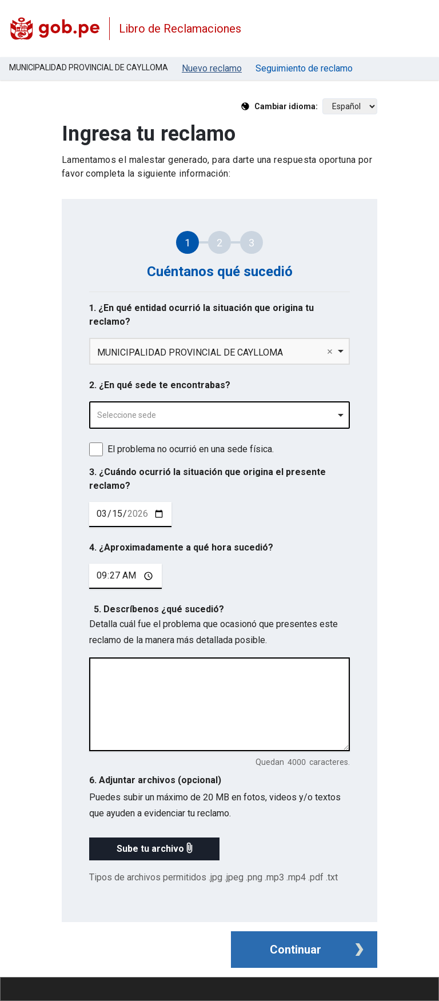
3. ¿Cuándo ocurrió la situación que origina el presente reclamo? (207, 478)
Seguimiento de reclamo (304, 68)
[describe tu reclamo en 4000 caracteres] (219, 704)
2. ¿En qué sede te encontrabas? (159, 385)
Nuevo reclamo (212, 68)
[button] (154, 849)
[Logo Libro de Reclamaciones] (54, 28)
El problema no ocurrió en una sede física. (190, 449)
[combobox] (219, 415)
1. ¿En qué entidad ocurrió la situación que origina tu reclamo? (201, 314)
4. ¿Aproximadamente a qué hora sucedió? (181, 547)
